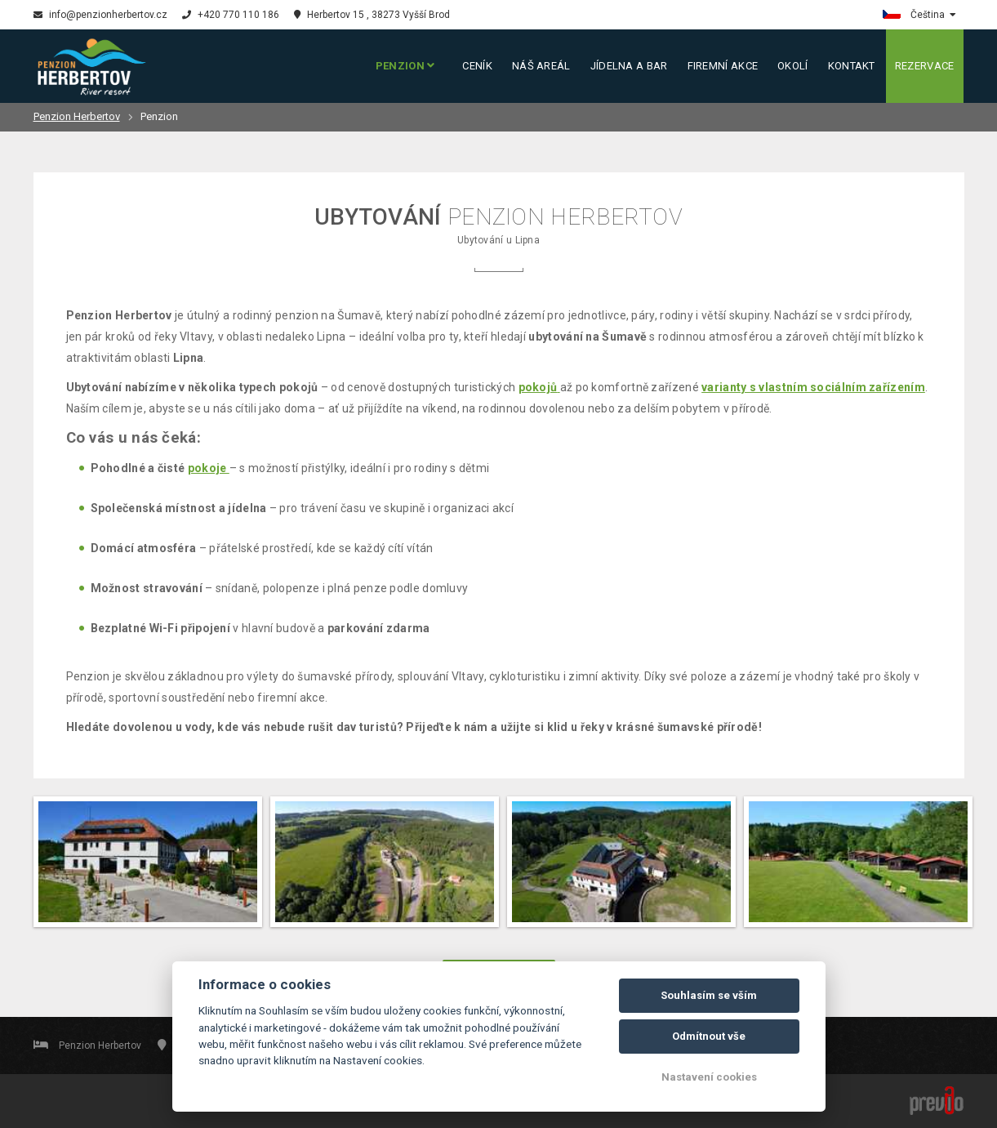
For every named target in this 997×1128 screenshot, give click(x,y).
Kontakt (851, 66)
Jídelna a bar (629, 66)
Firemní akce (723, 66)
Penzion (405, 66)
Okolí (792, 66)
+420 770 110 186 (230, 14)
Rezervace (925, 66)
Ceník (477, 66)
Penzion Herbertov (76, 116)
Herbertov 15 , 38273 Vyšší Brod (372, 14)
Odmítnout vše (709, 1036)
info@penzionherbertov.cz (100, 14)
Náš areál (541, 66)
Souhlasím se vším (709, 995)
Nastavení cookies (709, 1077)
